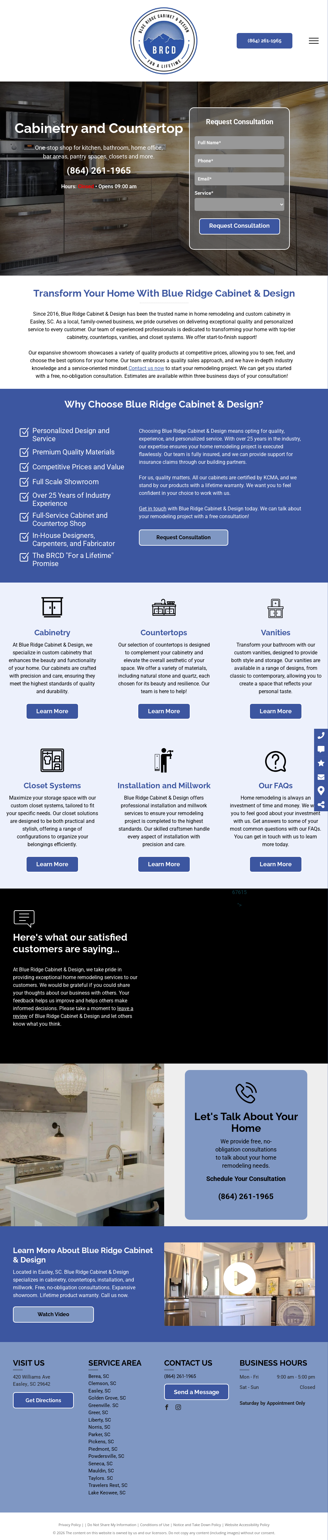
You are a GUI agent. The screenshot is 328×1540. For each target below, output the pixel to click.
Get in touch (152, 509)
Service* (204, 193)
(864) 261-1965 (99, 170)
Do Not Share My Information (111, 1524)
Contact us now (146, 368)
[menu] (313, 40)
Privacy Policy (70, 1524)
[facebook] (167, 1408)
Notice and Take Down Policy (197, 1524)
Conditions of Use (155, 1524)
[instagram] (178, 1408)
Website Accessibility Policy (247, 1524)
